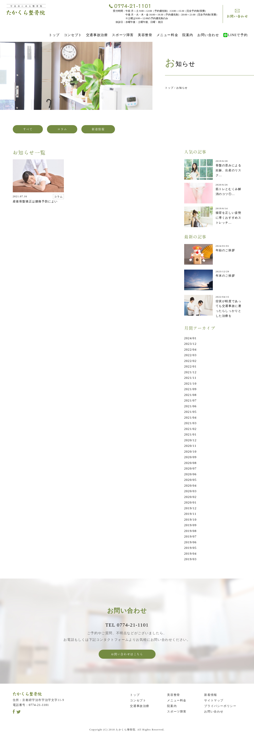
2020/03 (190, 491)
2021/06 (190, 406)
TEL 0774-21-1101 (127, 625)
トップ (54, 35)
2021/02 (190, 429)
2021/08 (190, 395)
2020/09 (190, 457)
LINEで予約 (235, 35)
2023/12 (190, 343)
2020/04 (190, 485)
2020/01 (190, 502)
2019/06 (190, 542)
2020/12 (190, 440)
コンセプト (73, 35)
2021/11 (190, 377)
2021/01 (190, 434)
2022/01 (190, 366)
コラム (62, 129)
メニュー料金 (167, 35)
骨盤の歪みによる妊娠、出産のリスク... (228, 170)
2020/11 (190, 445)
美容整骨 (145, 35)
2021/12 (190, 372)
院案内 (187, 35)
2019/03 (190, 559)
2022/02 (190, 361)
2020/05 (190, 479)
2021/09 (190, 389)
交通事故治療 (97, 35)
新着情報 (98, 129)
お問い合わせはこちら (127, 654)
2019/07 (190, 536)
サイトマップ (214, 700)
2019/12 (190, 508)
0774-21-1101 (39, 705)
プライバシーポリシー (220, 706)
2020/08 (190, 463)
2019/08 (190, 531)
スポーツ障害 (123, 35)
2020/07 (190, 468)
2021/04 (190, 417)
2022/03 (190, 355)
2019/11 (190, 513)
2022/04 (190, 349)
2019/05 (190, 547)
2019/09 (190, 525)
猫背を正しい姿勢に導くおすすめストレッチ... (228, 217)
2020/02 (190, 497)
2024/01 (190, 338)
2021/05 (190, 411)
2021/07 (190, 400)
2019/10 (190, 519)
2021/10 (190, 383)
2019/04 (190, 553)
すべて (28, 129)
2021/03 (190, 423)
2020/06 (190, 474)
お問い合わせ (208, 35)
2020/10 (190, 451)
